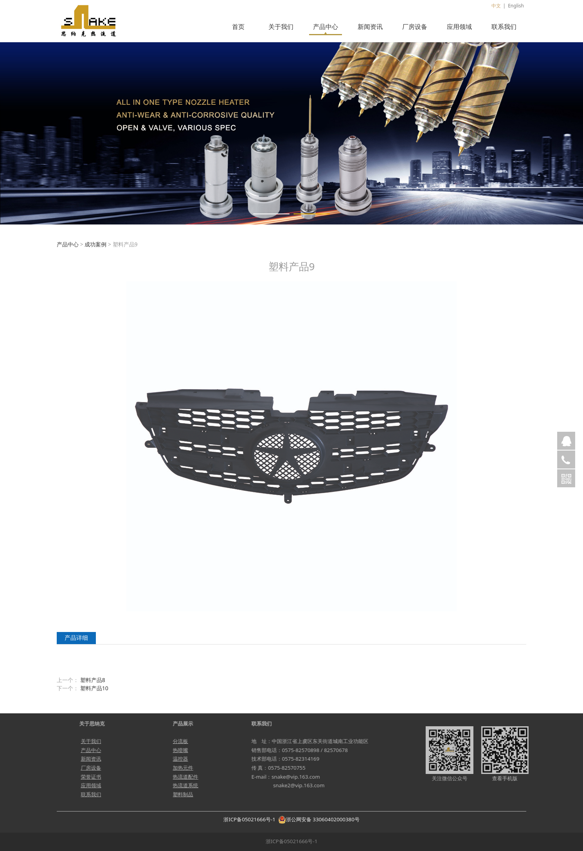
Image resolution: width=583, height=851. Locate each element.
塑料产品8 (92, 680)
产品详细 (76, 638)
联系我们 (503, 26)
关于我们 (280, 26)
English (516, 5)
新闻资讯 (370, 26)
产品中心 (325, 26)
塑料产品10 (94, 688)
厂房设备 (414, 26)
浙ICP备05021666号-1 (249, 819)
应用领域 (459, 26)
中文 (496, 5)
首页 (238, 26)
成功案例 (95, 244)
